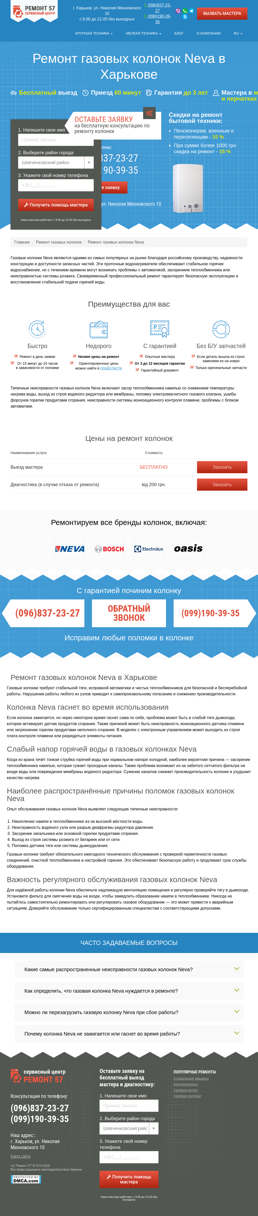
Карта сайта (20, 1154)
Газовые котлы (186, 1089)
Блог (180, 32)
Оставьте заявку (102, 186)
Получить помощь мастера (55, 203)
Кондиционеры (186, 1083)
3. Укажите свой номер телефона (53, 173)
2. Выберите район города (46, 151)
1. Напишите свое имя (41, 128)
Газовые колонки (187, 1094)
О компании (209, 32)
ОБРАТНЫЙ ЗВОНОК (129, 612)
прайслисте (111, 366)
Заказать (222, 465)
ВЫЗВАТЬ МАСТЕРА (222, 13)
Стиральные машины (191, 1077)
